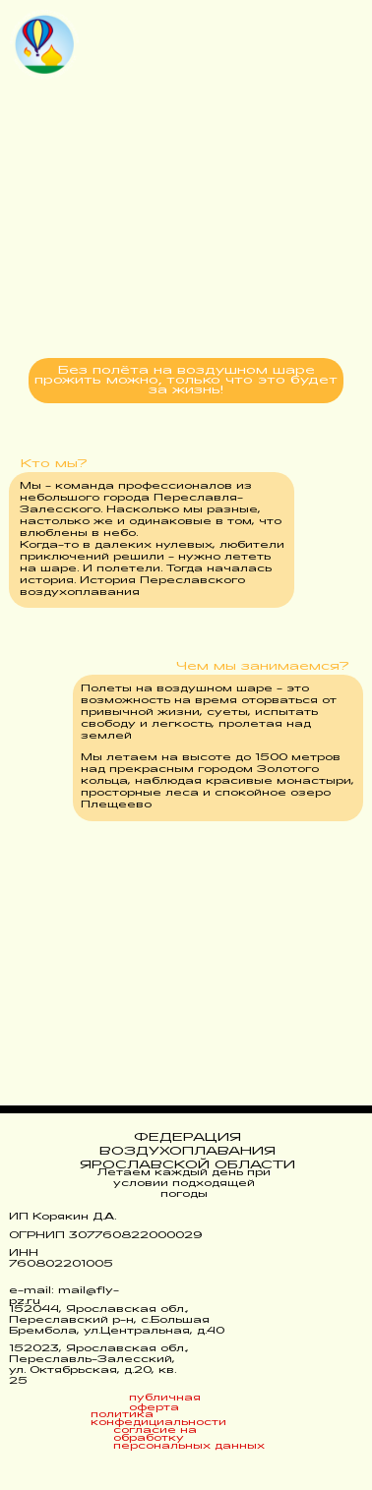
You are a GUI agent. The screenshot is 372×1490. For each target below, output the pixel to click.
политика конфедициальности (158, 1418)
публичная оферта (165, 1403)
